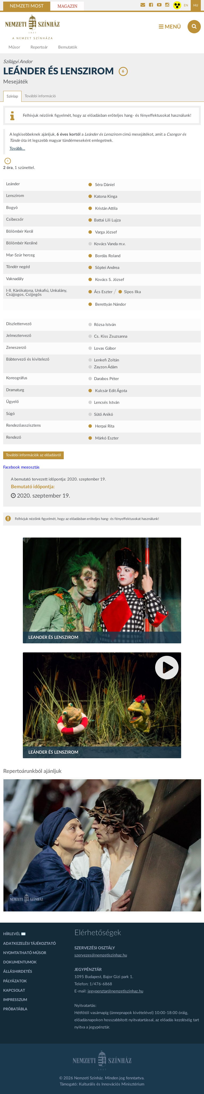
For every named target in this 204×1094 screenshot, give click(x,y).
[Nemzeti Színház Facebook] (151, 5)
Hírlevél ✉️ (14, 934)
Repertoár (39, 47)
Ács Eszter (103, 292)
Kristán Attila (105, 209)
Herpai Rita (104, 426)
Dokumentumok (20, 962)
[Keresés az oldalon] (194, 26)
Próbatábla (15, 1009)
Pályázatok (15, 981)
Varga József (105, 232)
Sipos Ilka (132, 292)
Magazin (68, 6)
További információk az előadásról (33, 455)
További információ (40, 96)
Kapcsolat (14, 990)
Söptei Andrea (106, 268)
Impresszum (15, 1000)
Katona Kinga (105, 197)
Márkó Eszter (106, 438)
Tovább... (17, 149)
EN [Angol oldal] (186, 5)
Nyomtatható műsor (24, 953)
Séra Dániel (104, 185)
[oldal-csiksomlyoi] (102, 845)
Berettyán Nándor (110, 304)
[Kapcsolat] (143, 5)
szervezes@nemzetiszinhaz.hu (100, 955)
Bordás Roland (107, 256)
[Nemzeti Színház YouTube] (159, 5)
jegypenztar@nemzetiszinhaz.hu (115, 991)
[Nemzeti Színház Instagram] (167, 5)
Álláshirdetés (17, 972)
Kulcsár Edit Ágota (110, 391)
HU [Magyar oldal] (195, 5)
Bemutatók (67, 47)
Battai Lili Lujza (107, 220)
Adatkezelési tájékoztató (29, 944)
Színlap (12, 96)
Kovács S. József (109, 280)
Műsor (14, 47)
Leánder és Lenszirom (53, 752)
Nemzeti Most (27, 6)
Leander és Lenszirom (53, 637)
